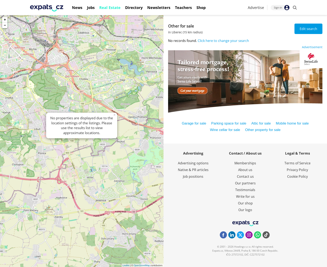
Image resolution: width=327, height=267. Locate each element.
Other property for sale (262, 130)
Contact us (245, 176)
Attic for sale (261, 123)
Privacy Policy (297, 170)
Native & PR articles (193, 170)
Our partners (245, 183)
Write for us (245, 196)
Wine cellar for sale (225, 130)
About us (245, 170)
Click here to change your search (223, 40)
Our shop (245, 203)
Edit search (308, 28)
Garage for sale (194, 123)
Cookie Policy (297, 176)
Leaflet (126, 265)
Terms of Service (297, 163)
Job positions (193, 176)
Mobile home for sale (292, 123)
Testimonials (245, 190)
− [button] (5, 25)
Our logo (245, 210)
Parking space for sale (228, 123)
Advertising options (193, 163)
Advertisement (312, 47)
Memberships (245, 163)
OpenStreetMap (142, 265)
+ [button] (5, 19)
